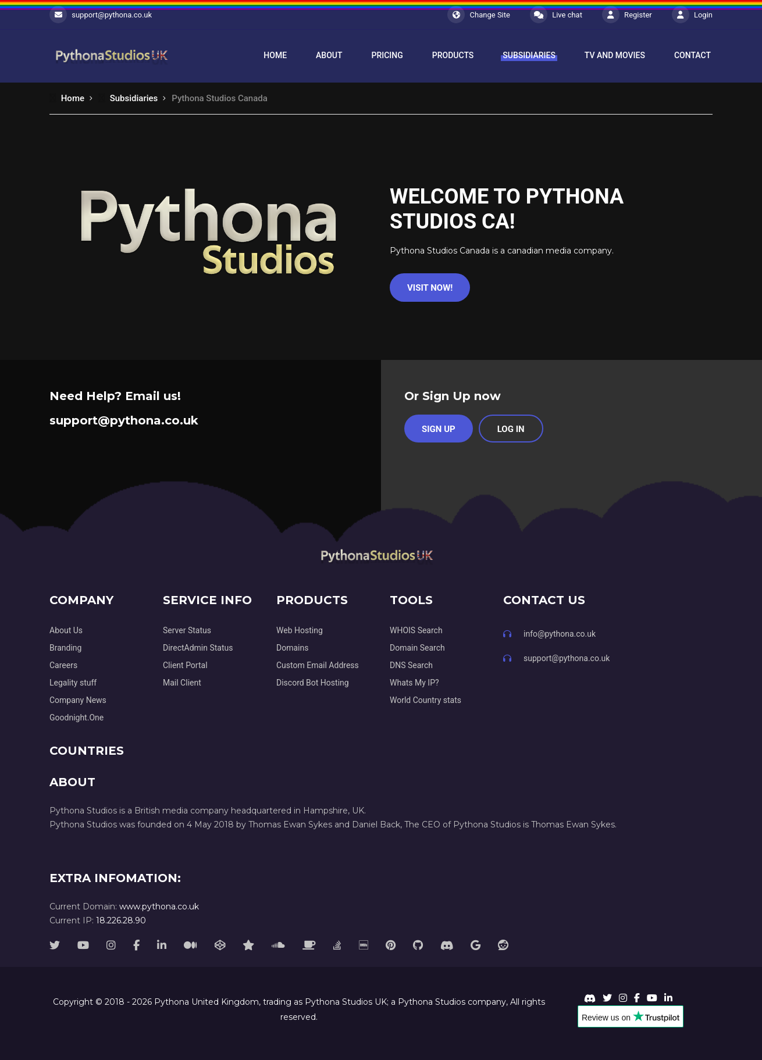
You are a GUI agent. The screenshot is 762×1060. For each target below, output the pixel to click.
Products (453, 55)
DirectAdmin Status (198, 647)
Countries (86, 751)
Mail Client (182, 682)
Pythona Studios (431, 1002)
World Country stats (425, 700)
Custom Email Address (317, 665)
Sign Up (438, 429)
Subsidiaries (529, 55)
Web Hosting (299, 630)
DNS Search (411, 665)
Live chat (556, 14)
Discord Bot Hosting (312, 682)
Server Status (187, 630)
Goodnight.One (76, 717)
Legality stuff (73, 682)
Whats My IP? (414, 682)
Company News (77, 700)
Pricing (387, 55)
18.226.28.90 (121, 920)
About (329, 55)
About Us (66, 630)
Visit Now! (430, 288)
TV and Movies (615, 55)
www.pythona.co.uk (159, 906)
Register (627, 14)
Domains (292, 647)
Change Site (478, 14)
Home (275, 55)
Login (692, 14)
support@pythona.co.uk (112, 14)
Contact (692, 55)
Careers (63, 665)
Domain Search (417, 647)
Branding (65, 647)
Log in (511, 429)
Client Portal (185, 665)
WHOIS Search (416, 630)
